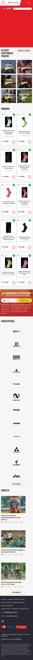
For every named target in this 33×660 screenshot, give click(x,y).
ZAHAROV (18, 639)
